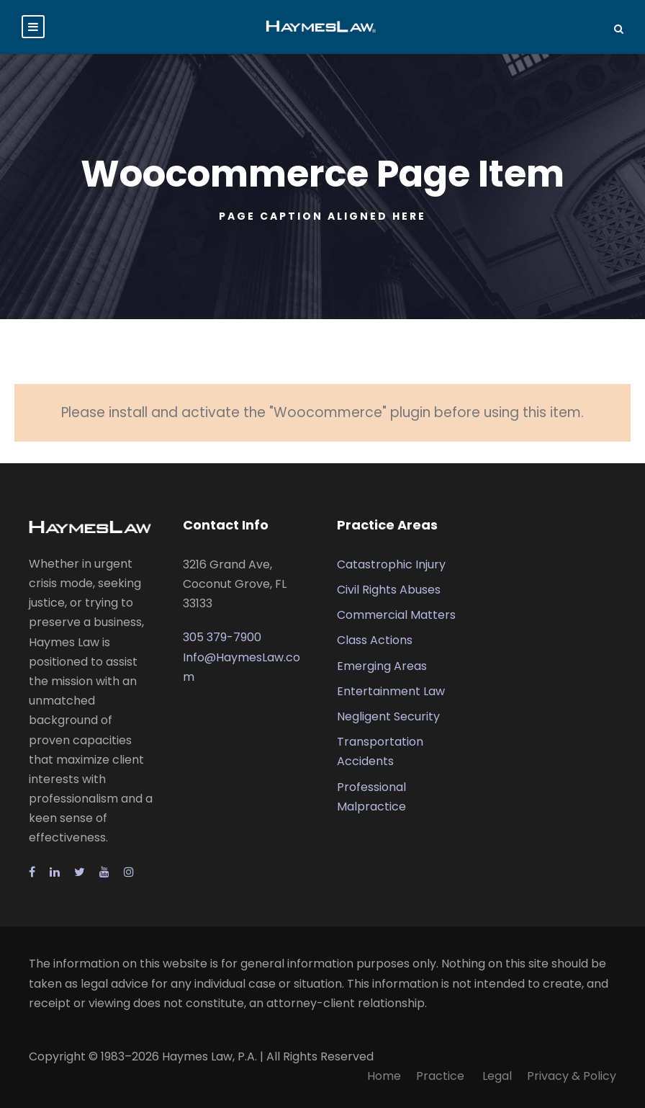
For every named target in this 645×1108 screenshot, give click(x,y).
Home (384, 1076)
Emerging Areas (382, 666)
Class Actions (374, 640)
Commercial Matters (396, 615)
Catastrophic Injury (391, 564)
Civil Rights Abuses (389, 589)
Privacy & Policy (571, 1076)
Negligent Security (388, 716)
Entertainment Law (391, 691)
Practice (441, 1076)
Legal (497, 1076)
